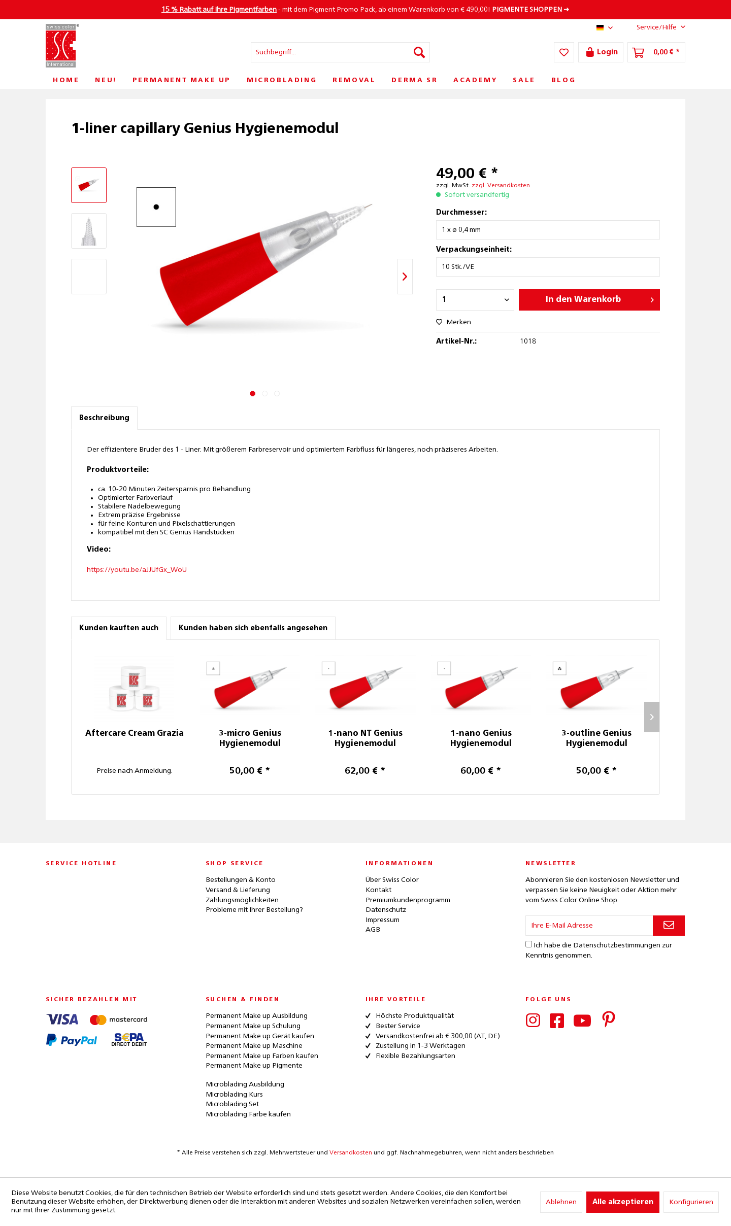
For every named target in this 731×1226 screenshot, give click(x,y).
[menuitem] (340, 52)
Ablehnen (561, 1202)
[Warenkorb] (656, 52)
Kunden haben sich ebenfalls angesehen (253, 628)
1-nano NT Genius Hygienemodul (365, 739)
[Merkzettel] (564, 52)
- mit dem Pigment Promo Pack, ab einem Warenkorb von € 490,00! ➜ (365, 9)
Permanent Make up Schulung (253, 1026)
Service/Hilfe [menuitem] (653, 27)
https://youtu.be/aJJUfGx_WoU (137, 569)
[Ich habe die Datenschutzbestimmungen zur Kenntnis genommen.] (528, 944)
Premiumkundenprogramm (408, 900)
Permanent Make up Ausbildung (257, 1015)
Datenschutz (386, 909)
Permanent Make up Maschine (254, 1045)
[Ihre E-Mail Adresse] (589, 925)
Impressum (383, 920)
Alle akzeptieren (622, 1202)
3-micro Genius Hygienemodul (250, 739)
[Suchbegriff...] (340, 52)
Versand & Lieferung (238, 890)
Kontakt (378, 890)
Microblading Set (232, 1104)
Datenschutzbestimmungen (616, 945)
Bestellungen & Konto (241, 879)
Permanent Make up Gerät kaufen (260, 1036)
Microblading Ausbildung (245, 1084)
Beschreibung (104, 418)
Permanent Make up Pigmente (254, 1065)
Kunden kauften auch (118, 628)
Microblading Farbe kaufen (248, 1114)
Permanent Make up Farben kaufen (262, 1056)
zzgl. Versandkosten (501, 186)
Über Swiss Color (392, 879)
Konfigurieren (691, 1202)
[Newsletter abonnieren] (669, 925)
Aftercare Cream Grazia (134, 734)
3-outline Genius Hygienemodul (596, 739)
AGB (373, 929)
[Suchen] (419, 52)
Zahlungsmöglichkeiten (242, 900)
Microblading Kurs (234, 1094)
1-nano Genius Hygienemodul (481, 739)
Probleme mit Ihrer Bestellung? (254, 909)
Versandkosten (350, 1153)
